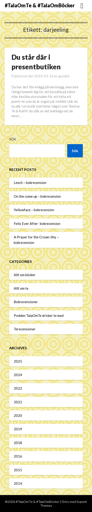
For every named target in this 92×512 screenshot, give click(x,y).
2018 (18, 443)
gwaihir (64, 76)
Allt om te (21, 288)
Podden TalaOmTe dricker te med (39, 315)
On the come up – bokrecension (37, 196)
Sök (12, 139)
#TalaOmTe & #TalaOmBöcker (40, 5)
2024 (18, 375)
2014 (18, 483)
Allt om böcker (25, 275)
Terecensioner (25, 329)
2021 (18, 402)
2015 (18, 470)
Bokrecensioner (26, 302)
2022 (18, 388)
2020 (18, 415)
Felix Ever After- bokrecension (37, 223)
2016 (18, 456)
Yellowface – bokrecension (34, 210)
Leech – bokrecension (30, 183)
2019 (18, 429)
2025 (18, 361)
